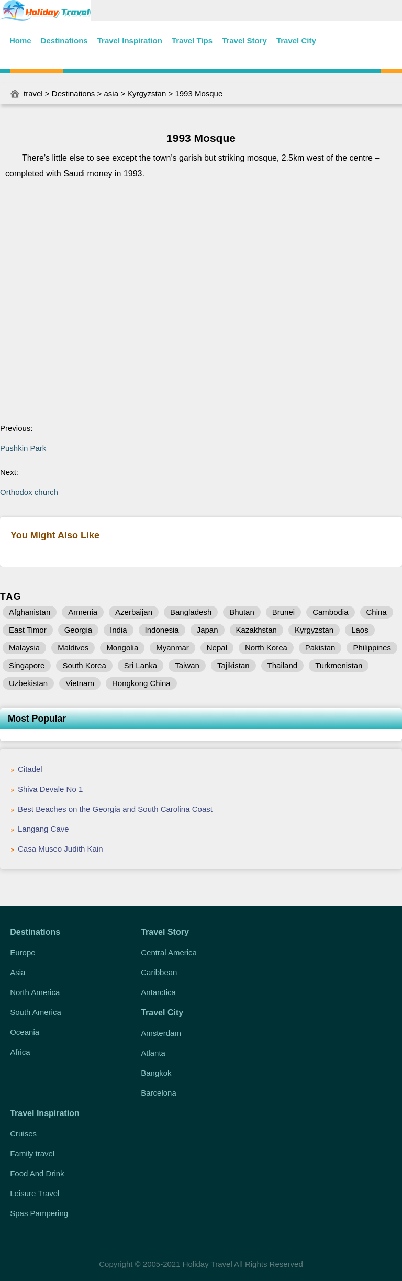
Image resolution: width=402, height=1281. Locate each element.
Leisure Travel (34, 1193)
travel (33, 93)
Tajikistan (233, 665)
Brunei (283, 612)
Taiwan (187, 665)
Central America (169, 952)
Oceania (24, 1032)
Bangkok (156, 1072)
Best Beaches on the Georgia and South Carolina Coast (115, 808)
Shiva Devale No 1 (50, 789)
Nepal (217, 647)
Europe (22, 952)
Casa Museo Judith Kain (60, 848)
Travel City (296, 40)
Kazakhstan (256, 629)
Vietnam (79, 683)
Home (20, 40)
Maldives (73, 647)
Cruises (23, 1133)
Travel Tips (192, 40)
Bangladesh (190, 612)
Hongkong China (141, 683)
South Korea (84, 665)
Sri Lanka (140, 665)
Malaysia (24, 647)
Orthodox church (29, 492)
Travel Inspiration (129, 40)
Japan (207, 629)
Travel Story (244, 40)
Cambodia (330, 612)
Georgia (78, 629)
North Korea (266, 647)
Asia (17, 972)
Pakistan (320, 647)
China (376, 612)
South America (35, 1012)
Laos (359, 629)
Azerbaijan (133, 612)
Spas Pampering (39, 1213)
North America (35, 992)
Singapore (26, 665)
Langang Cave (43, 828)
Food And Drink (37, 1173)
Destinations (64, 40)
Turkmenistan (338, 665)
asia (111, 93)
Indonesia (162, 629)
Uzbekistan (28, 683)
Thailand (282, 665)
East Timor (28, 629)
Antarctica (158, 992)
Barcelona (158, 1092)
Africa (20, 1051)
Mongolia (122, 647)
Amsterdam (161, 1033)
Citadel (30, 769)
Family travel (32, 1153)
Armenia (82, 612)
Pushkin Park (23, 448)
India (118, 629)
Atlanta (153, 1052)
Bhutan (241, 612)
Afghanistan (29, 612)
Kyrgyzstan (146, 93)
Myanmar (172, 647)
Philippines (372, 647)
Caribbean (159, 972)
